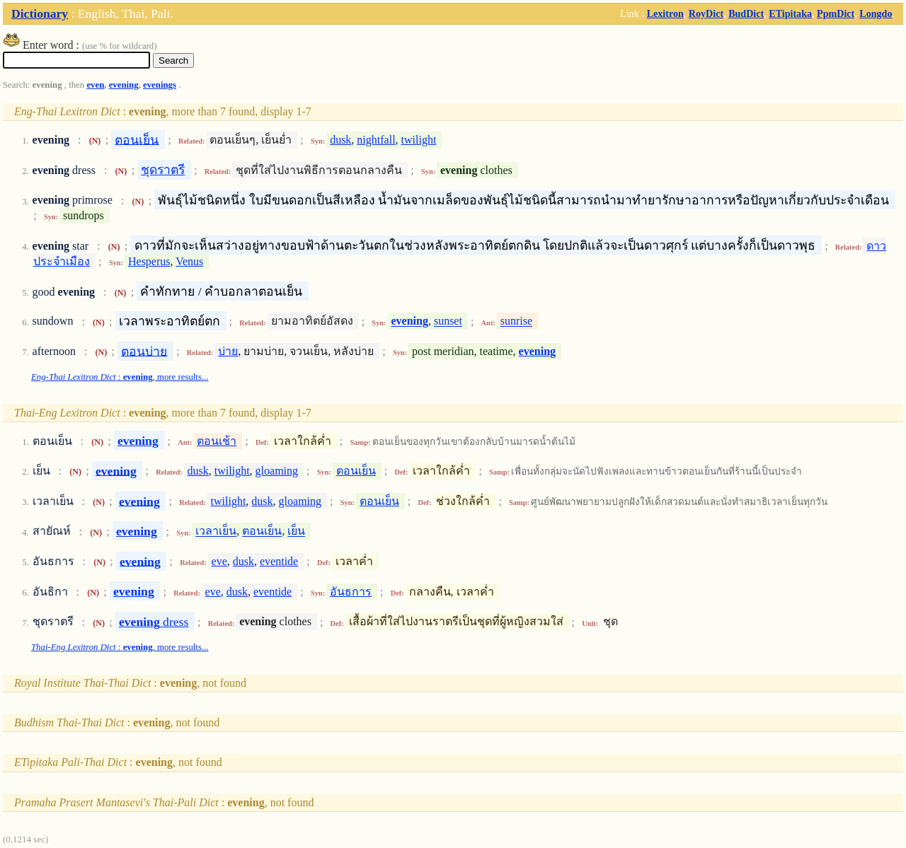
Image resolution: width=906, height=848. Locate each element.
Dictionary (39, 13)
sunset (448, 321)
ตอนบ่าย (144, 351)
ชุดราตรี (163, 170)
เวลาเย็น (215, 531)
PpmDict (835, 13)
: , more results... (120, 377)
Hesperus (149, 261)
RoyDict (706, 13)
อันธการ (351, 592)
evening (124, 85)
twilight (419, 140)
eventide (279, 561)
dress (153, 622)
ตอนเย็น (137, 139)
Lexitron (665, 13)
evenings (159, 85)
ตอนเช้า (216, 441)
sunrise (516, 321)
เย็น (296, 531)
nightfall (376, 140)
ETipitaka (790, 13)
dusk (340, 140)
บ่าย (228, 351)
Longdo (875, 13)
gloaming (277, 471)
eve (219, 561)
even (95, 85)
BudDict (746, 13)
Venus (189, 261)
